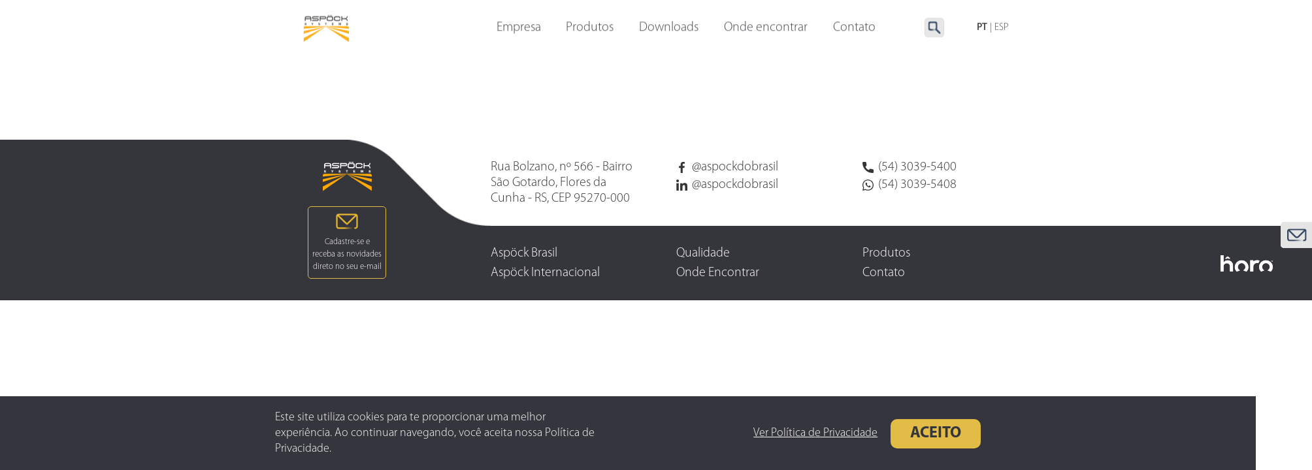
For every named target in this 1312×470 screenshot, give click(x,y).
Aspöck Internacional (545, 272)
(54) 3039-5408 (909, 184)
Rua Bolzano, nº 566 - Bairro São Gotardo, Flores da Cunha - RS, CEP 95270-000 (561, 183)
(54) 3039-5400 (909, 167)
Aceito (916, 433)
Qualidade (703, 253)
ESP (1001, 28)
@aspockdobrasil (727, 167)
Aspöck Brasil (524, 253)
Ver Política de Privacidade (796, 433)
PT (982, 28)
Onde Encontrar (717, 272)
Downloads (668, 28)
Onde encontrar (766, 28)
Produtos (590, 28)
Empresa (519, 28)
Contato (883, 272)
